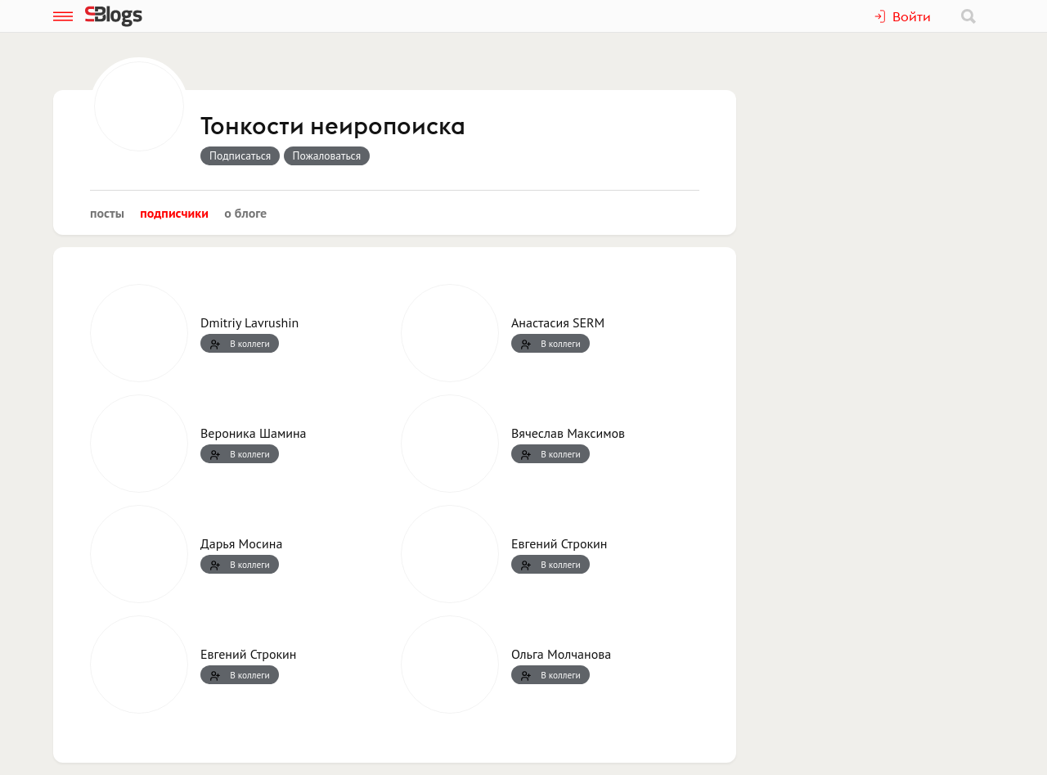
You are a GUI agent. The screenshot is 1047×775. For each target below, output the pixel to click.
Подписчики (174, 213)
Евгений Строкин (559, 543)
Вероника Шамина (253, 433)
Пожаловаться (327, 155)
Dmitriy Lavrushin (249, 322)
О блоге (245, 213)
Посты (107, 213)
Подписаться (240, 155)
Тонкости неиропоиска (332, 127)
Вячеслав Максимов (568, 433)
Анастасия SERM (557, 322)
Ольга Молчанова (561, 654)
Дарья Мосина (241, 543)
